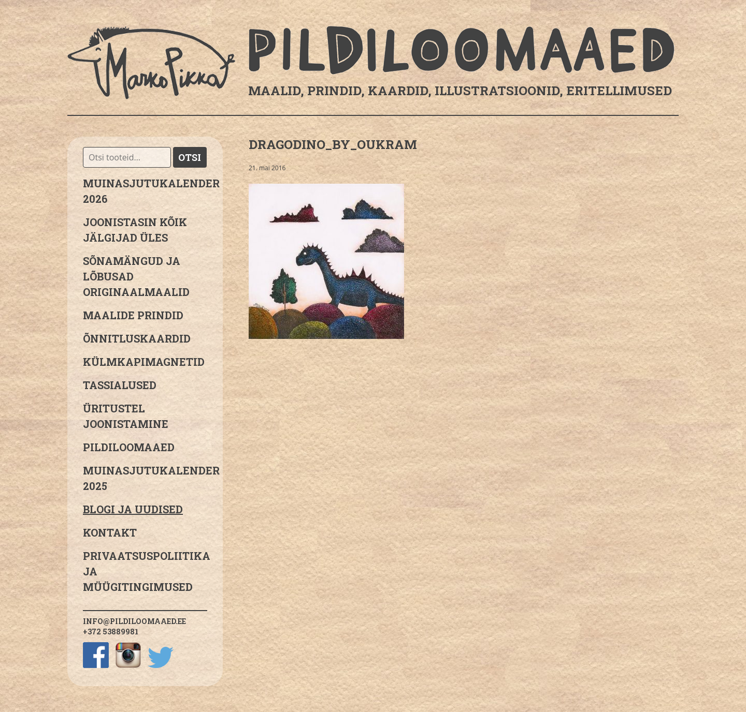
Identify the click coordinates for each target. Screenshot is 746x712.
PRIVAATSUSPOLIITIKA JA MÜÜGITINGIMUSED (145, 571)
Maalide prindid (133, 315)
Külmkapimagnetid (144, 361)
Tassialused (119, 385)
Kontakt (110, 532)
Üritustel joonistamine (125, 416)
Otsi (189, 157)
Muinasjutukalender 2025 (145, 478)
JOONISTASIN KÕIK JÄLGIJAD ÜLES (135, 229)
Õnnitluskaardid (137, 338)
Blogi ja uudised (133, 509)
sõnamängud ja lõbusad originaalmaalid (136, 276)
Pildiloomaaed (129, 447)
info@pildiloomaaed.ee (134, 621)
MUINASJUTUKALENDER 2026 (145, 190)
